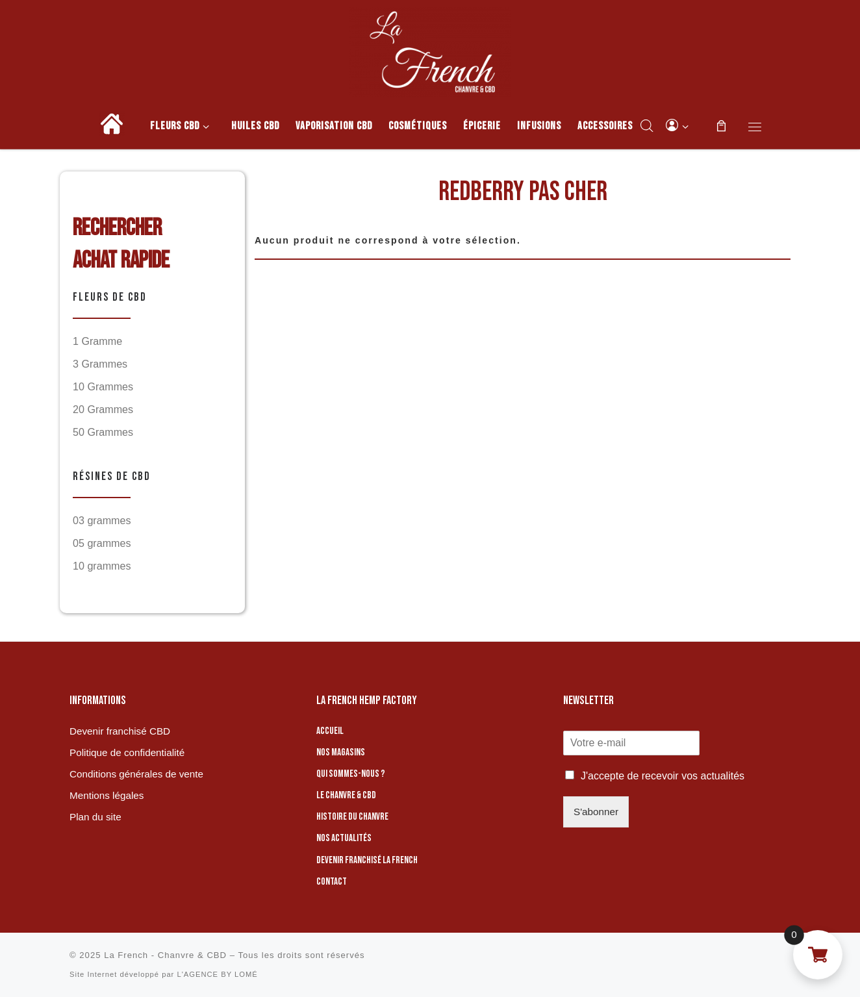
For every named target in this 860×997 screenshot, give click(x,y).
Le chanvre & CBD (346, 795)
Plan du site (95, 816)
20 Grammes (103, 409)
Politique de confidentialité (127, 752)
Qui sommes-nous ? (350, 774)
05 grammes (102, 543)
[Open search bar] (646, 126)
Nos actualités (344, 838)
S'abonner (596, 811)
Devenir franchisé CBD (120, 731)
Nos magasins (340, 752)
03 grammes (102, 520)
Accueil (330, 731)
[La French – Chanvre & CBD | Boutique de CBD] (430, 50)
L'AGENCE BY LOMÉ (217, 974)
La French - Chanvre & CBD (165, 955)
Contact (331, 882)
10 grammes (102, 566)
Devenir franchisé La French (367, 860)
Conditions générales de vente (136, 773)
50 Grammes (103, 432)
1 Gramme (97, 341)
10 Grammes (103, 386)
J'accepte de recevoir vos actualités (662, 775)
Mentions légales (107, 795)
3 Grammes (100, 364)
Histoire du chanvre (352, 817)
